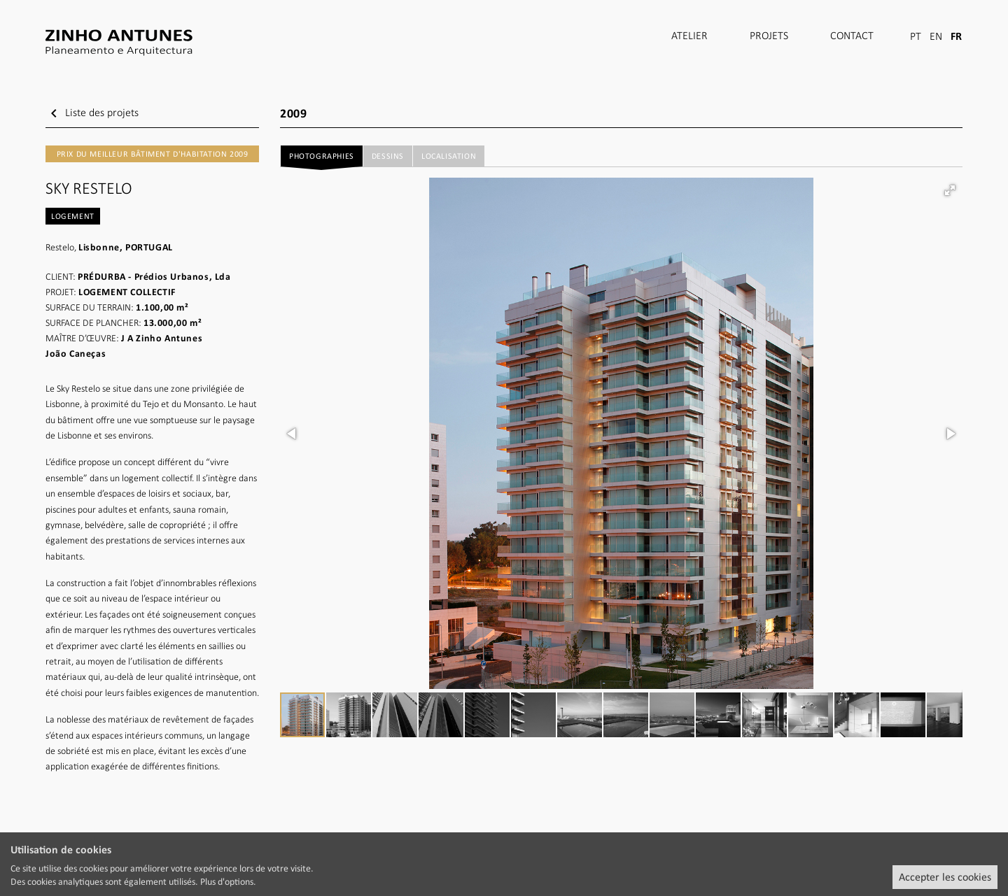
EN (936, 37)
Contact (852, 36)
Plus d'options (226, 882)
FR (956, 36)
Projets (769, 36)
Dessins (388, 156)
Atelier (689, 36)
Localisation (448, 156)
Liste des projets (92, 113)
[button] (950, 190)
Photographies (321, 158)
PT (915, 37)
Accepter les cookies (945, 876)
